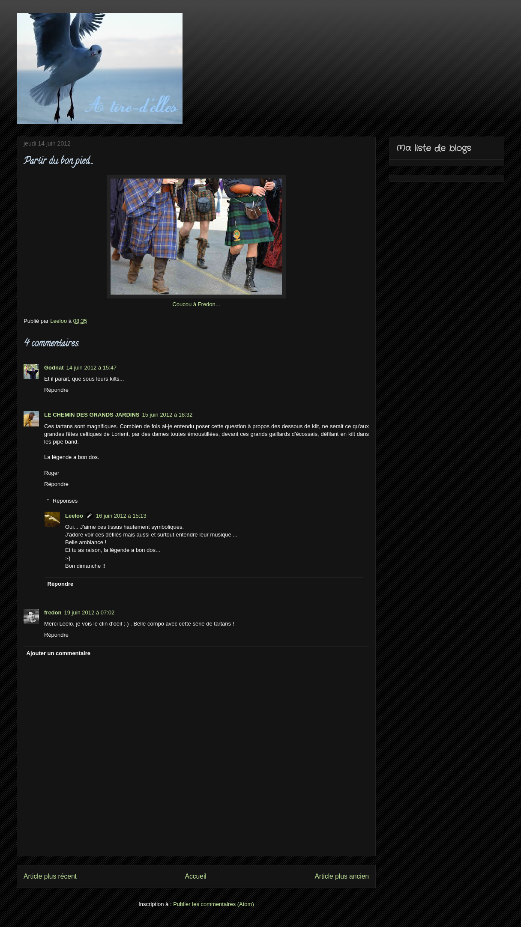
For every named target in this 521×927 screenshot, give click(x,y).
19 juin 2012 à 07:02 (89, 612)
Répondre (56, 390)
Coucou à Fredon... (196, 304)
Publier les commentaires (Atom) (213, 904)
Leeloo (74, 516)
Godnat (54, 367)
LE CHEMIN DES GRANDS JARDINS (91, 414)
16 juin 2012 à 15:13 (121, 516)
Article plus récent (50, 876)
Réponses (65, 500)
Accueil (196, 876)
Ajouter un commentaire (59, 653)
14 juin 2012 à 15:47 (91, 367)
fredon (52, 612)
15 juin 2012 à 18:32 (167, 414)
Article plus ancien (341, 876)
